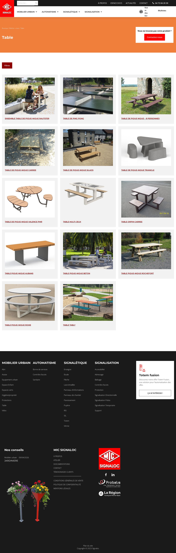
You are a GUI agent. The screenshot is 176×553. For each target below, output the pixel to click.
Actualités (131, 3)
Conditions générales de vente (68, 480)
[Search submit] (36, 3)
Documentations (62, 464)
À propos (102, 3)
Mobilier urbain (14, 28)
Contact (143, 3)
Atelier (57, 460)
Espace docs (116, 3)
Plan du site (88, 545)
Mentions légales (62, 488)
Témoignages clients (63, 472)
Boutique (5, 28)
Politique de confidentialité (67, 484)
